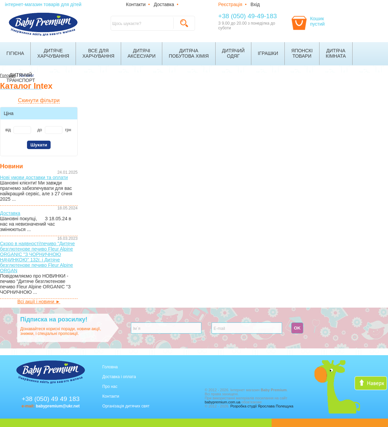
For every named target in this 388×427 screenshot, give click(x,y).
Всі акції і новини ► (38, 301)
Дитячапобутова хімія (189, 53)
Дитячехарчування (53, 53)
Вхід (255, 4)
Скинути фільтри (38, 100)
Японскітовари (301, 53)
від (8, 129)
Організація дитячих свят (125, 406)
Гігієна (15, 53)
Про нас (109, 386)
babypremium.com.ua (223, 402)
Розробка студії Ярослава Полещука (262, 406)
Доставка (164, 4)
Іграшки (268, 53)
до (39, 129)
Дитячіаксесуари (142, 53)
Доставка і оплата (119, 376)
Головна (110, 367)
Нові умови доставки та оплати (34, 177)
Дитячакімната (336, 53)
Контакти (135, 4)
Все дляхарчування (98, 53)
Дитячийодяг (233, 53)
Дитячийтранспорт (20, 77)
